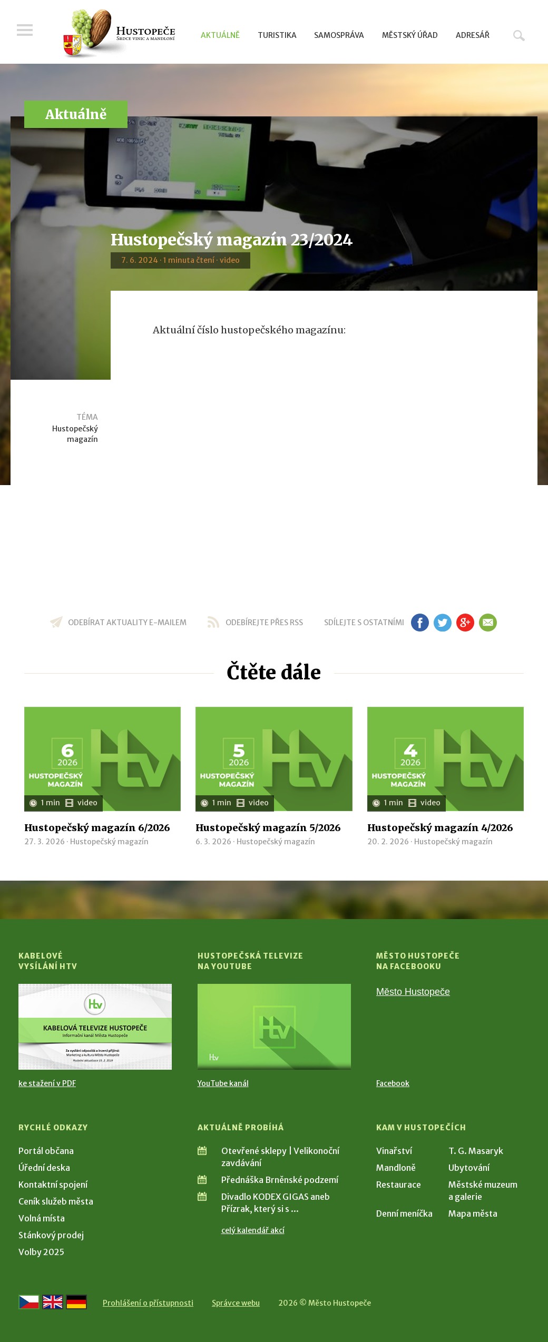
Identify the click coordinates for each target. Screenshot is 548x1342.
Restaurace (398, 1184)
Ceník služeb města (55, 1201)
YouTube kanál (223, 1083)
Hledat (519, 35)
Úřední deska (44, 1167)
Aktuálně (220, 35)
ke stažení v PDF (47, 1083)
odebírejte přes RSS (264, 622)
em (487, 622)
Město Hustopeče (413, 991)
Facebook (392, 1083)
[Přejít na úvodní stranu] (119, 34)
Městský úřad (410, 35)
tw (442, 622)
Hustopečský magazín (75, 434)
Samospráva (339, 35)
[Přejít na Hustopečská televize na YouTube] (274, 1027)
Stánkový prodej (51, 1235)
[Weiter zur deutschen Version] (76, 1302)
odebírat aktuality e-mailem (127, 622)
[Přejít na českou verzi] (29, 1302)
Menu (26, 32)
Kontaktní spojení (52, 1184)
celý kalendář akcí (253, 1230)
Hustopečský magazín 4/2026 (440, 828)
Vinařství (394, 1151)
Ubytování (469, 1167)
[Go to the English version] (52, 1302)
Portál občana (46, 1151)
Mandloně (396, 1167)
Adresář (473, 35)
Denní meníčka (404, 1213)
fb (420, 622)
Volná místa (41, 1218)
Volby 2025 (41, 1252)
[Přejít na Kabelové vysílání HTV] (95, 1027)
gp (465, 622)
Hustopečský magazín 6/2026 (97, 828)
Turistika (277, 35)
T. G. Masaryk (475, 1151)
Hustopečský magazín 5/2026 (268, 828)
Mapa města (472, 1213)
